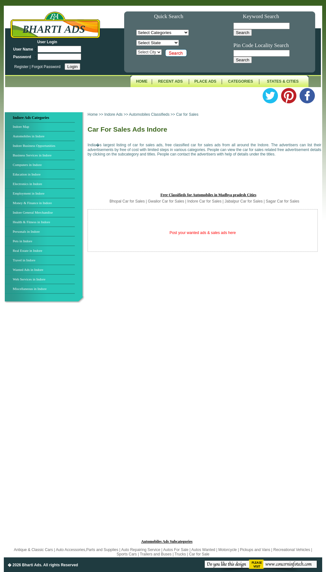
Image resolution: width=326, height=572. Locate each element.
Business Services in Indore (32, 155)
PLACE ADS (205, 81)
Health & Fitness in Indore (31, 222)
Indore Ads (114, 114)
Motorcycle (228, 550)
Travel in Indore (24, 260)
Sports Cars (127, 554)
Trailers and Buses (156, 554)
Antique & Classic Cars (33, 550)
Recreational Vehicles (292, 550)
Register (22, 67)
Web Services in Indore (29, 279)
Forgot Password (46, 67)
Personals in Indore (26, 231)
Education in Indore (26, 174)
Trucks (180, 554)
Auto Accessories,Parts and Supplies (87, 550)
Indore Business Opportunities (34, 146)
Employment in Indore (29, 193)
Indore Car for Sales (204, 201)
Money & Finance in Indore (32, 203)
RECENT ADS (170, 81)
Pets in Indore (22, 241)
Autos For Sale (176, 550)
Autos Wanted (203, 550)
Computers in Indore (27, 165)
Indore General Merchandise (33, 212)
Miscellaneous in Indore (29, 289)
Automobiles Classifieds (149, 114)
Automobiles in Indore (29, 136)
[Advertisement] (45, 409)
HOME (141, 81)
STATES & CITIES (283, 81)
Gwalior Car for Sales (166, 201)
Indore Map (21, 126)
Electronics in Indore (27, 184)
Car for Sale (199, 554)
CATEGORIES (240, 81)
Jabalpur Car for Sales (243, 201)
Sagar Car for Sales (282, 201)
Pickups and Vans (256, 550)
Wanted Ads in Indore (28, 270)
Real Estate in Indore (27, 250)
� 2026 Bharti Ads (24, 565)
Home (93, 114)
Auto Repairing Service (141, 550)
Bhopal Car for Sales (127, 201)
